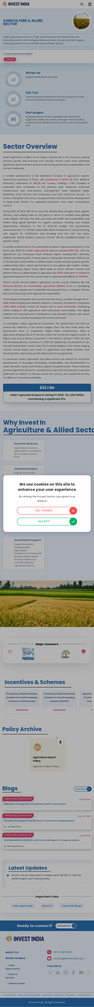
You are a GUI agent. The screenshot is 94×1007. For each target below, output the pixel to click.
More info (52, 501)
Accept (43, 521)
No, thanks (43, 510)
